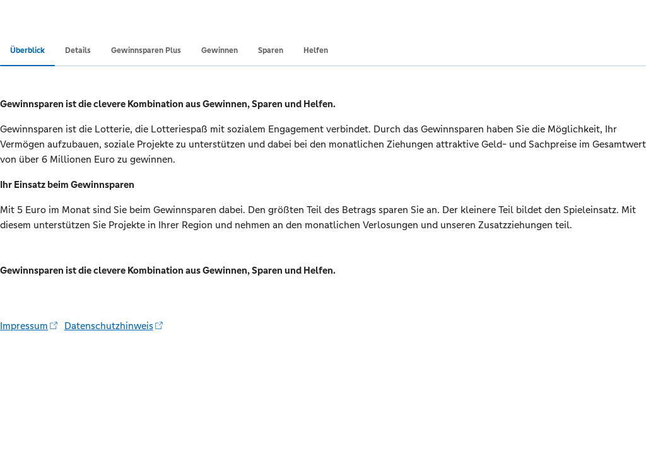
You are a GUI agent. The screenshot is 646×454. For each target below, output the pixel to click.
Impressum (28, 326)
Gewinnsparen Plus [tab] (146, 50)
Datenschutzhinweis (113, 326)
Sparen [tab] (270, 50)
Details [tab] (78, 50)
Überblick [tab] (27, 50)
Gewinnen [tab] (219, 50)
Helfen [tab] (315, 50)
